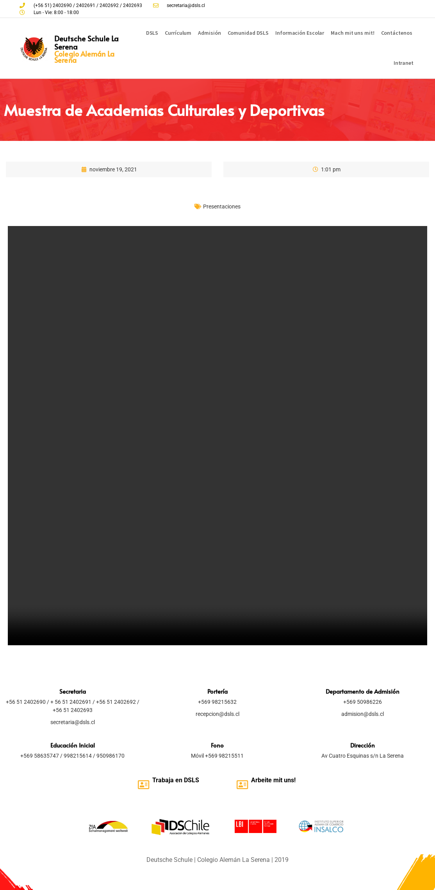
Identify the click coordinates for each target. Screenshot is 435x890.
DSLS (152, 32)
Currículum (178, 32)
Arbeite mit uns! (273, 780)
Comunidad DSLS (248, 32)
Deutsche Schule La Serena (86, 42)
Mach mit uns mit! (352, 32)
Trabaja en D (170, 780)
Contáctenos (396, 32)
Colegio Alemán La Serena (84, 57)
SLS (193, 780)
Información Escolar (299, 32)
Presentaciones (222, 206)
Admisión (209, 32)
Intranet (404, 62)
